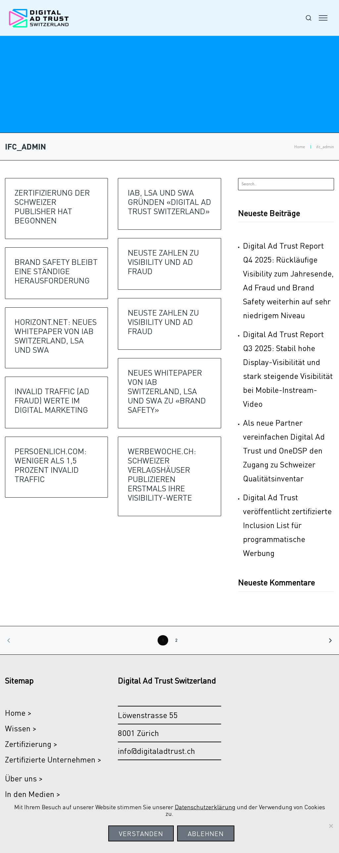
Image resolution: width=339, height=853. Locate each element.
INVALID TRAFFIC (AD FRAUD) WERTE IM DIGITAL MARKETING (52, 400)
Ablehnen (206, 833)
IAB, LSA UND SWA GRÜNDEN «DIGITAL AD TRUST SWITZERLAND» (169, 201)
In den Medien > (32, 794)
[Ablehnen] (330, 826)
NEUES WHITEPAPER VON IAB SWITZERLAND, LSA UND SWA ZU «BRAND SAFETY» (167, 391)
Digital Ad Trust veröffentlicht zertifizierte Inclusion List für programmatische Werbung (287, 525)
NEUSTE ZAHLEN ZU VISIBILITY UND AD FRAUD (163, 261)
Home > (18, 712)
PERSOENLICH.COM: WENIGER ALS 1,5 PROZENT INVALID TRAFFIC (50, 465)
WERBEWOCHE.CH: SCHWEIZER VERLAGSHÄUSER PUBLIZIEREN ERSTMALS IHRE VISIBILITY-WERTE (162, 474)
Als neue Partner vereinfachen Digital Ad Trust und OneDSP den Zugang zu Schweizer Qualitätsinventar (284, 450)
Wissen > (20, 728)
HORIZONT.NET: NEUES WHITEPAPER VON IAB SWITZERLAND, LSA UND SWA (56, 336)
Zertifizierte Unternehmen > (53, 759)
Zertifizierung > (31, 744)
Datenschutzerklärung (205, 807)
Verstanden (141, 833)
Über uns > (24, 778)
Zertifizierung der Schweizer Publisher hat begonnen (52, 206)
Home (299, 146)
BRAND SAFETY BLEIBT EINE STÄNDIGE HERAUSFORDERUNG (56, 271)
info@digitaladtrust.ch (156, 751)
